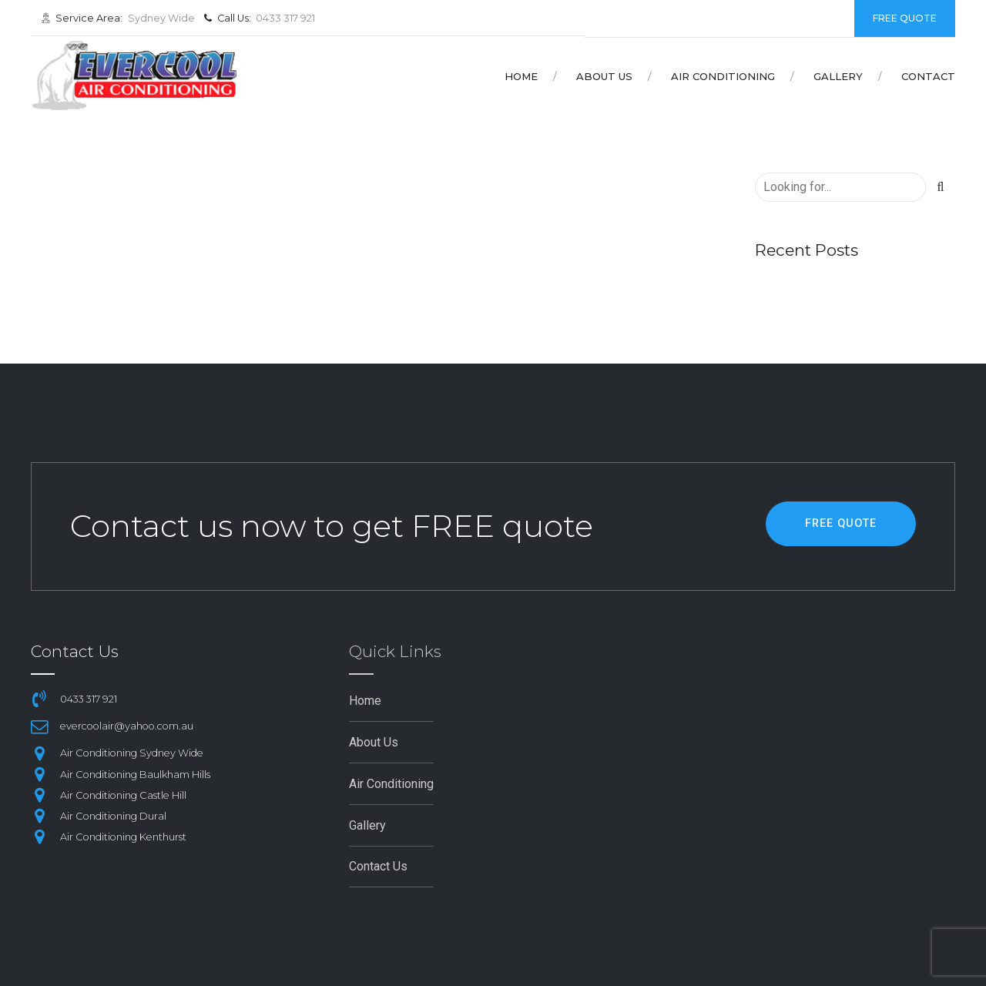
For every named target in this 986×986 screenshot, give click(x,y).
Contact (928, 76)
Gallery (838, 76)
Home (521, 76)
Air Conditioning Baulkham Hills (135, 774)
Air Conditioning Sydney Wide (131, 753)
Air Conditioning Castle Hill (123, 795)
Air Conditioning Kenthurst (123, 837)
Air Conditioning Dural (113, 816)
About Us (604, 76)
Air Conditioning (723, 76)
